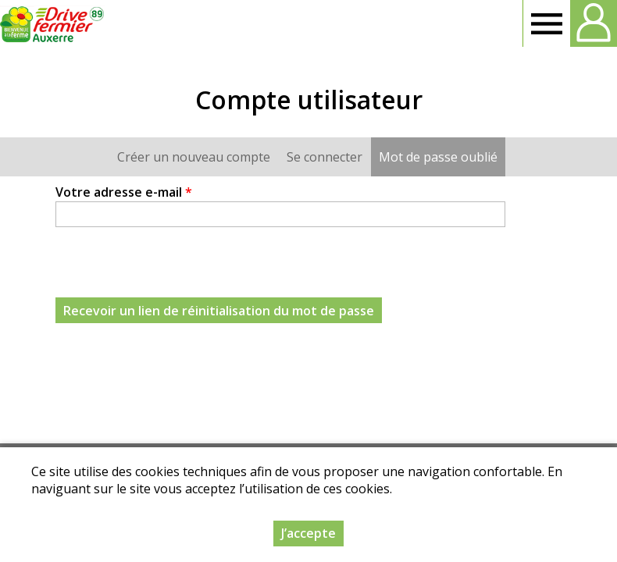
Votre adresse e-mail (123, 192)
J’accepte (308, 533)
